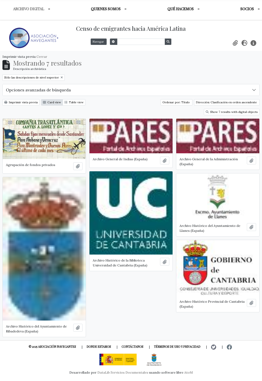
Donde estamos (99, 347)
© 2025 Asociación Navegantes (52, 347)
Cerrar (41, 57)
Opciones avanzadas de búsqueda (38, 89)
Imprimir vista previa (21, 102)
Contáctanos (132, 347)
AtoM (188, 372)
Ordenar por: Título (177, 102)
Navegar (99, 41)
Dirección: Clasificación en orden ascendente (227, 102)
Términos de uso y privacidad (177, 347)
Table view (74, 102)
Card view (52, 102)
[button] (235, 43)
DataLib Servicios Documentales (122, 372)
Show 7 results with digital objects (232, 112)
